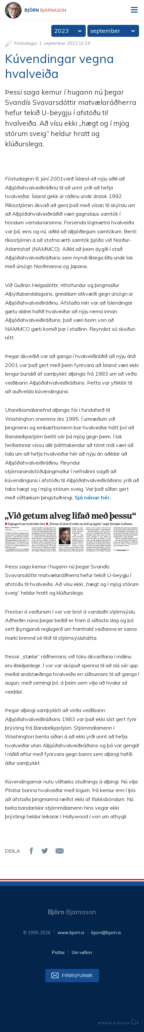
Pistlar (58, 952)
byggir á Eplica (118, 1022)
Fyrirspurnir (77, 975)
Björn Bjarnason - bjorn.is (41, 10)
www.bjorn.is (71, 932)
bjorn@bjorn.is (106, 932)
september (105, 31)
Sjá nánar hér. (92, 497)
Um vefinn (82, 952)
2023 (61, 31)
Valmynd (134, 10)
